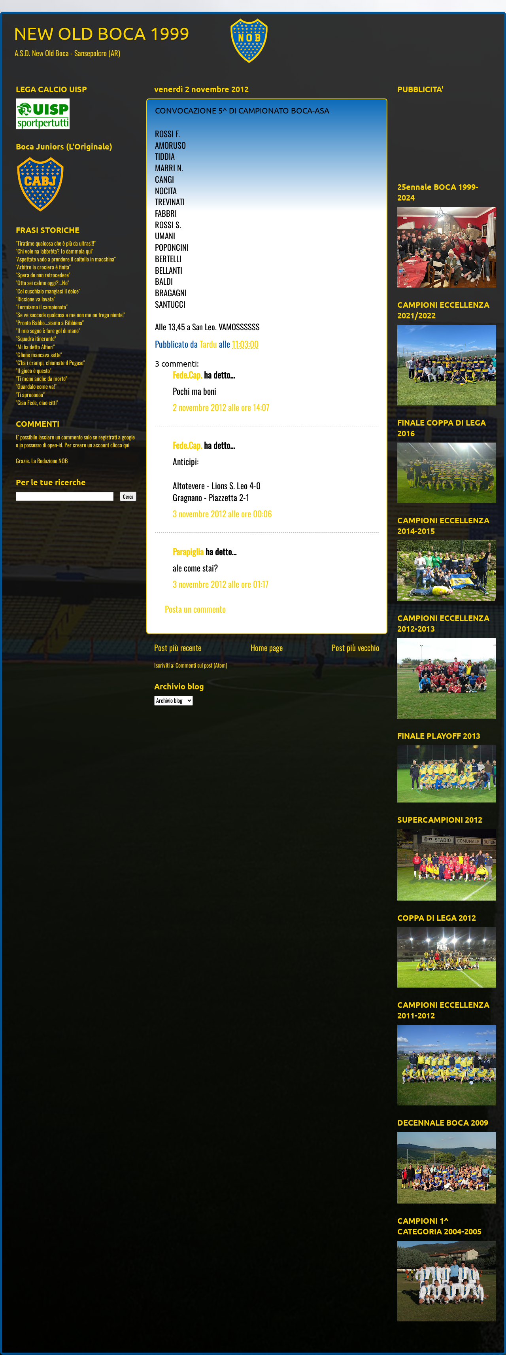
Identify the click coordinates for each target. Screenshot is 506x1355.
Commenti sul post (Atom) (201, 665)
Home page (267, 647)
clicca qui (119, 445)
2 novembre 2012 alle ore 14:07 (221, 407)
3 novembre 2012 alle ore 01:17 (220, 583)
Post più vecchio (356, 647)
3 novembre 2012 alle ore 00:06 (222, 513)
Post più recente (177, 647)
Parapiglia (188, 551)
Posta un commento (195, 608)
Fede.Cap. (187, 374)
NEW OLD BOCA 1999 (101, 33)
